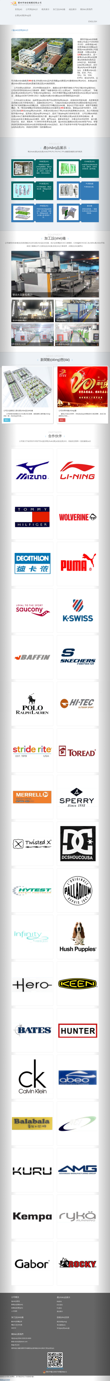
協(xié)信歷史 (15, 1301)
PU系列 (59, 1308)
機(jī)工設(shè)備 (16, 1325)
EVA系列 (60, 1305)
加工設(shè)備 (59, 9)
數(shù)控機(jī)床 (16, 1321)
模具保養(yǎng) (62, 1322)
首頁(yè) (18, 9)
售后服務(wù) (61, 1325)
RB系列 (59, 1301)
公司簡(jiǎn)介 (32, 9)
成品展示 (73, 9)
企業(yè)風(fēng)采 (23, 15)
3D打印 (13, 1328)
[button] (8, 690)
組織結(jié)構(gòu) (17, 1308)
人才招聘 (14, 1311)
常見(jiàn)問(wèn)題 (63, 1328)
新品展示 (60, 1311)
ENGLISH (92, 21)
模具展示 (45, 9)
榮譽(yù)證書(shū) (17, 1304)
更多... (7, 420)
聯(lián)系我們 (86, 9)
